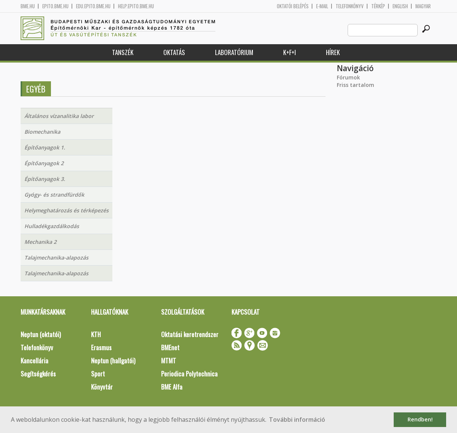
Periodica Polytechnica (189, 373)
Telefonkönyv (350, 6)
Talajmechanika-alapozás (56, 257)
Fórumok (348, 77)
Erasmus (101, 347)
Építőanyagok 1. (44, 147)
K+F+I (289, 52)
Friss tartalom (355, 84)
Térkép (378, 6)
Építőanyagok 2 (44, 163)
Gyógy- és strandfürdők (54, 194)
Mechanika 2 (40, 241)
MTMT (168, 360)
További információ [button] (297, 419)
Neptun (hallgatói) (113, 360)
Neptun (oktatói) (41, 334)
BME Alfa (171, 386)
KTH (96, 334)
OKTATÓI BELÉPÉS (293, 6)
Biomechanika (42, 131)
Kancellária (34, 360)
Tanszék (122, 52)
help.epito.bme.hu (136, 6)
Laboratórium (234, 52)
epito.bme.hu (55, 6)
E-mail (322, 6)
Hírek (333, 52)
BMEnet (170, 347)
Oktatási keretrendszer (189, 334)
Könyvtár (102, 386)
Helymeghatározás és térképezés (66, 210)
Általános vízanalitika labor (59, 115)
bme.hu (28, 6)
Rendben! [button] (420, 419)
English (400, 6)
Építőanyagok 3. (44, 178)
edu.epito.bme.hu (93, 6)
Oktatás (174, 52)
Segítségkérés (38, 373)
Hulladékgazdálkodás (51, 226)
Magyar (423, 6)
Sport (98, 373)
